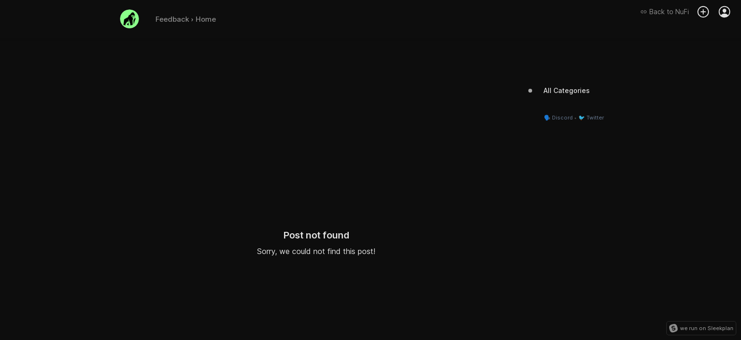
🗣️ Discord (558, 117)
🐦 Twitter (591, 117)
